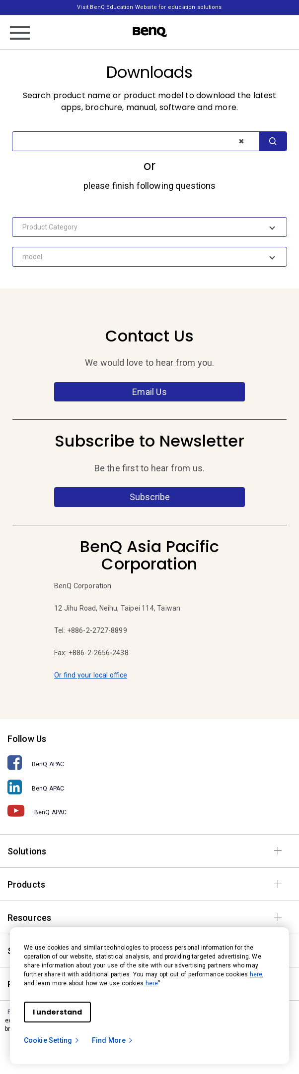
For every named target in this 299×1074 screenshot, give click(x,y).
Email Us (149, 392)
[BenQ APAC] (149, 763)
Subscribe (150, 497)
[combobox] (149, 227)
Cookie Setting (52, 1040)
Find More (113, 1040)
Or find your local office (90, 675)
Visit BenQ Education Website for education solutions (149, 7)
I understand (57, 1012)
